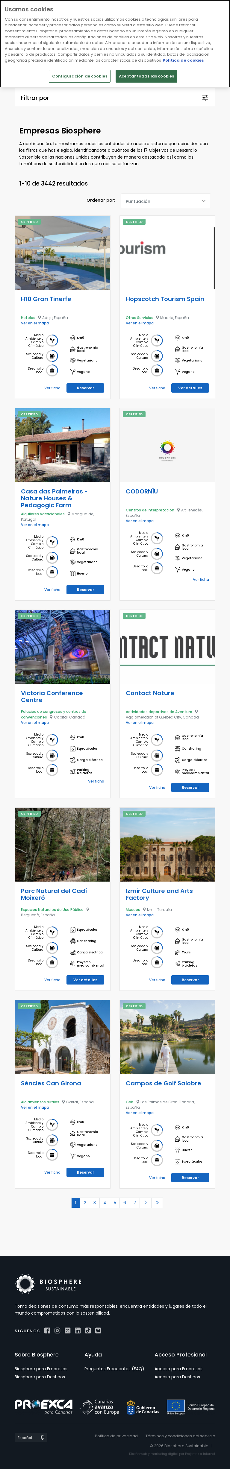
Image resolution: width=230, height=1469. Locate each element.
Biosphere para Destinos (40, 1377)
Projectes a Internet (200, 1454)
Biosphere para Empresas (41, 1368)
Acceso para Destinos (177, 1377)
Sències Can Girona (51, 1083)
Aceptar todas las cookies (146, 76)
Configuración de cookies (79, 76)
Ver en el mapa (35, 322)
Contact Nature (150, 693)
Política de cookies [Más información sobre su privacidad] (183, 60)
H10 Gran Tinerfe (46, 298)
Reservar (85, 387)
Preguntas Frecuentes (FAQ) (114, 1368)
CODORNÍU (142, 491)
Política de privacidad (116, 1435)
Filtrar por (35, 97)
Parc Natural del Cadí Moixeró (54, 894)
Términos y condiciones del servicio (180, 1435)
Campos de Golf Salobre (163, 1083)
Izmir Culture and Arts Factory (159, 894)
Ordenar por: (101, 200)
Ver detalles (190, 387)
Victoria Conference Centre (52, 696)
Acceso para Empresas (178, 1368)
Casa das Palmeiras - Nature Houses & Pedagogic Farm (54, 498)
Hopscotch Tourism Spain (165, 298)
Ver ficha (52, 388)
